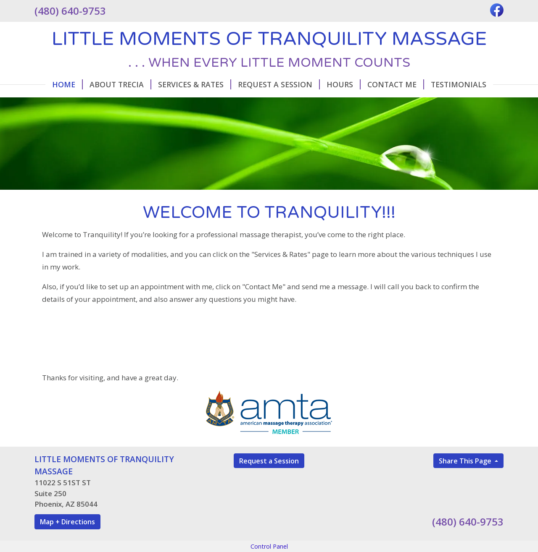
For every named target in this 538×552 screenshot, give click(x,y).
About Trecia (120, 84)
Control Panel (269, 546)
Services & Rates (194, 84)
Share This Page (466, 461)
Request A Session (279, 84)
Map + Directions (67, 521)
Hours (344, 84)
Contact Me (395, 84)
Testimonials (458, 84)
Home (67, 84)
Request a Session (269, 461)
